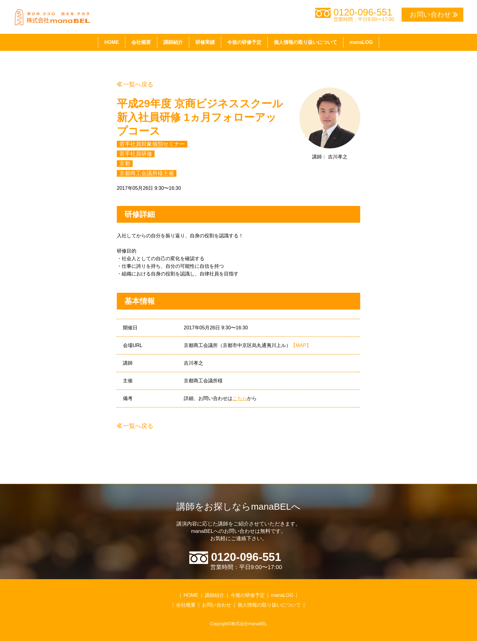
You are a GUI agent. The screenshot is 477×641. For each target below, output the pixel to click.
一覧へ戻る (138, 84)
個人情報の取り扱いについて (305, 42)
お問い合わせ (216, 604)
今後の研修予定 (244, 42)
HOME (111, 42)
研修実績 (205, 42)
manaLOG (361, 42)
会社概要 (141, 42)
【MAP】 (301, 345)
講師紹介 (173, 42)
